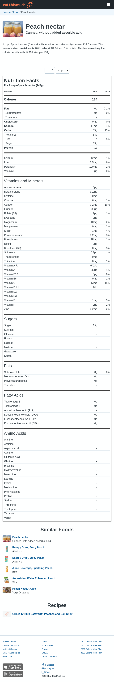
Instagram (48, 668)
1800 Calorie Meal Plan (91, 645)
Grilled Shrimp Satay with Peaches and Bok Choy (42, 614)
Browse (7, 12)
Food (16, 12)
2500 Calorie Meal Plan (91, 649)
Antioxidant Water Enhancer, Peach (33, 578)
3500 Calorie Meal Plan (91, 653)
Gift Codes (7, 656)
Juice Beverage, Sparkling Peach (32, 568)
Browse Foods (9, 641)
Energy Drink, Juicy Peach (28, 547)
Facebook (48, 664)
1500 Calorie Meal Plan (91, 641)
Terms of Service (49, 656)
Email (46, 672)
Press (44, 641)
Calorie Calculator (11, 645)
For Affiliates (47, 645)
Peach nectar (45, 26)
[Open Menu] (108, 4)
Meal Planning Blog (11, 653)
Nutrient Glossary (10, 649)
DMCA (45, 653)
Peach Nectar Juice (24, 588)
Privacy (45, 649)
